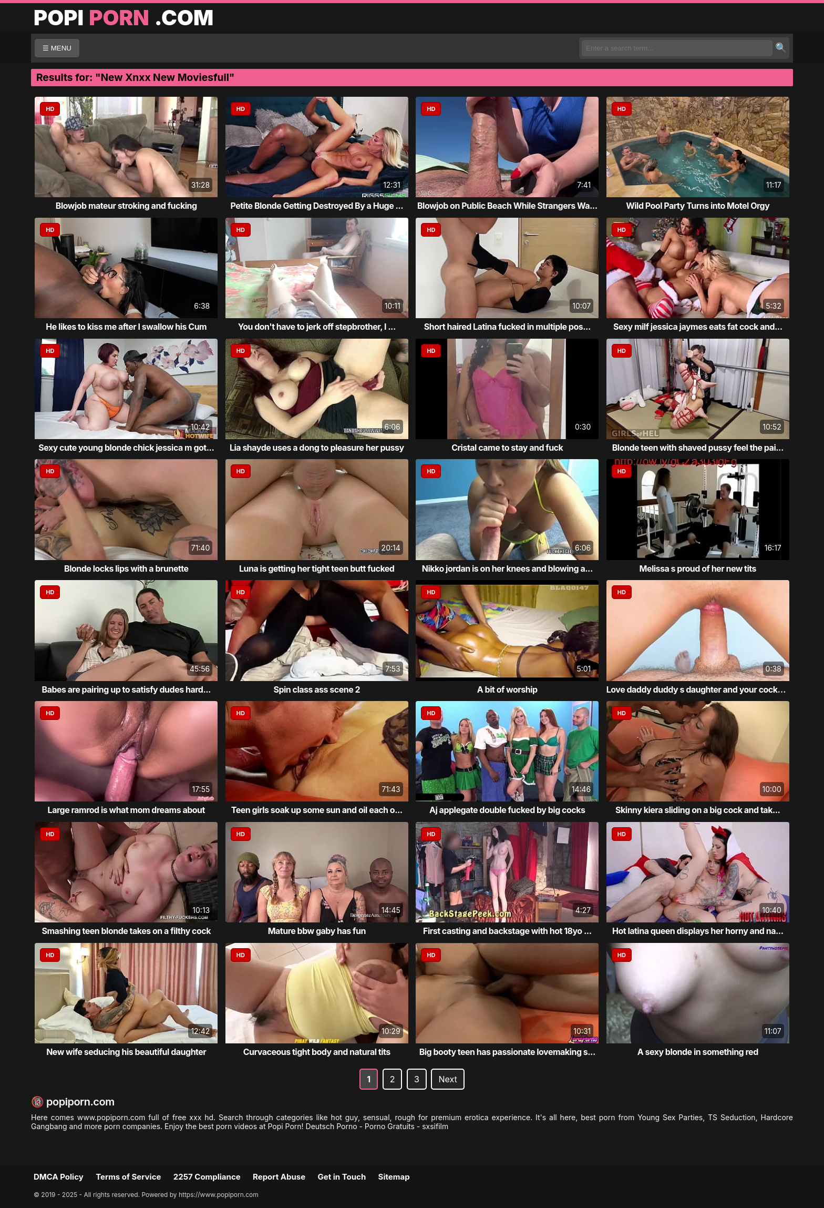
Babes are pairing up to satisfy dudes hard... (126, 689)
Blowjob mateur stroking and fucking (126, 205)
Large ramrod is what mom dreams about (126, 810)
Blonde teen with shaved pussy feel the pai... (698, 447)
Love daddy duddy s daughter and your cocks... (698, 689)
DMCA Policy (59, 1177)
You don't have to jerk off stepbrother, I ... (317, 326)
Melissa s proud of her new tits (697, 568)
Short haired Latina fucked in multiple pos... (507, 326)
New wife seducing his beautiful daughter (126, 1052)
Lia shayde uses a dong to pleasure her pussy (317, 447)
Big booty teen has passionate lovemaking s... (507, 1052)
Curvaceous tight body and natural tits (316, 1052)
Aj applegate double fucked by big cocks (507, 810)
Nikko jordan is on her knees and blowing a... (507, 568)
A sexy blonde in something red (697, 1052)
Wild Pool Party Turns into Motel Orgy (697, 205)
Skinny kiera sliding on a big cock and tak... (697, 810)
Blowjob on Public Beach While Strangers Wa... (507, 205)
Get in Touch (341, 1177)
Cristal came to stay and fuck (507, 447)
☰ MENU (57, 48)
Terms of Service (128, 1177)
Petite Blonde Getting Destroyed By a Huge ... (316, 205)
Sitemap (394, 1177)
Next (447, 1079)
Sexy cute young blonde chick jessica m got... (126, 447)
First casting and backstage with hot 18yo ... (507, 931)
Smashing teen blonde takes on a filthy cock (126, 931)
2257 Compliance (207, 1177)
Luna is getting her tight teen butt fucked (316, 568)
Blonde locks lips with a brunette (126, 568)
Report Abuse (279, 1177)
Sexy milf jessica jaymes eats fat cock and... (697, 326)
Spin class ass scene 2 (316, 689)
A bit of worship (507, 689)
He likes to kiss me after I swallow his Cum (126, 326)
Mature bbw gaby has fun (317, 931)
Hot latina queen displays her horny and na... (698, 931)
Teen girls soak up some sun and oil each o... (317, 810)
